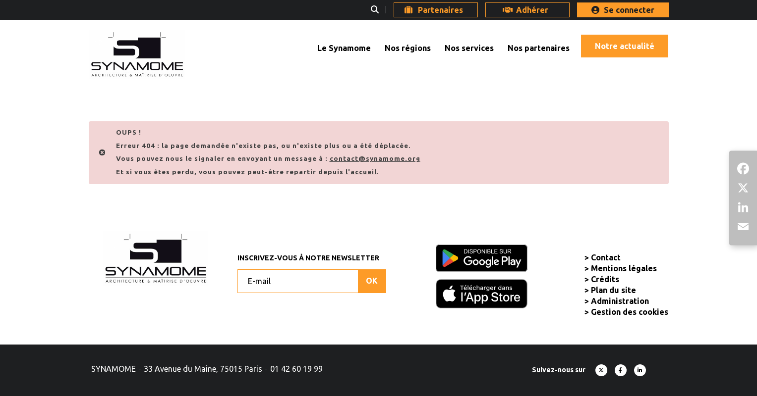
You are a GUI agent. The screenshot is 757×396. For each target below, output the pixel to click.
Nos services (469, 48)
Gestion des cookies (629, 311)
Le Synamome (344, 48)
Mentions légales (624, 268)
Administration (620, 301)
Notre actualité (624, 46)
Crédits (605, 279)
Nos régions (408, 48)
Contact (606, 257)
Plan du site (613, 290)
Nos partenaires (539, 48)
